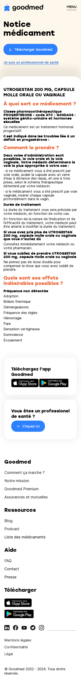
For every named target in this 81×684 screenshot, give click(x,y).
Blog (8, 520)
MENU (72, 6)
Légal (8, 654)
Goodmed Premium (21, 489)
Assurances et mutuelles (26, 497)
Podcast (11, 529)
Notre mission (16, 480)
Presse (10, 577)
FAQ (8, 560)
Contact (11, 569)
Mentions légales (17, 640)
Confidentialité (16, 647)
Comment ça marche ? (24, 472)
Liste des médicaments (25, 537)
